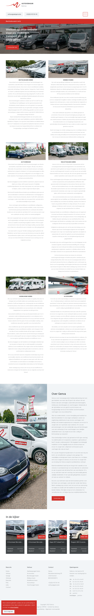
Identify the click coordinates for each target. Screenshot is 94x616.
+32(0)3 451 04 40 (31, 14)
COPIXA (44, 607)
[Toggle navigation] (85, 14)
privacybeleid (14, 607)
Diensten (8, 580)
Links (7, 585)
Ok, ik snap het (8, 612)
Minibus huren (31, 578)
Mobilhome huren (32, 580)
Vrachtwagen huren (33, 585)
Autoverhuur (31, 583)
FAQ (7, 583)
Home (7, 571)
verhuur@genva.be (53, 585)
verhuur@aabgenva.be (14, 14)
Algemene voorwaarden (52, 609)
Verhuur (8, 573)
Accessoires (30, 573)
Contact (8, 587)
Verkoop (8, 578)
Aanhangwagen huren (33, 571)
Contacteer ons (12, 47)
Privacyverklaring (39, 609)
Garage (8, 576)
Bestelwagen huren (33, 576)
